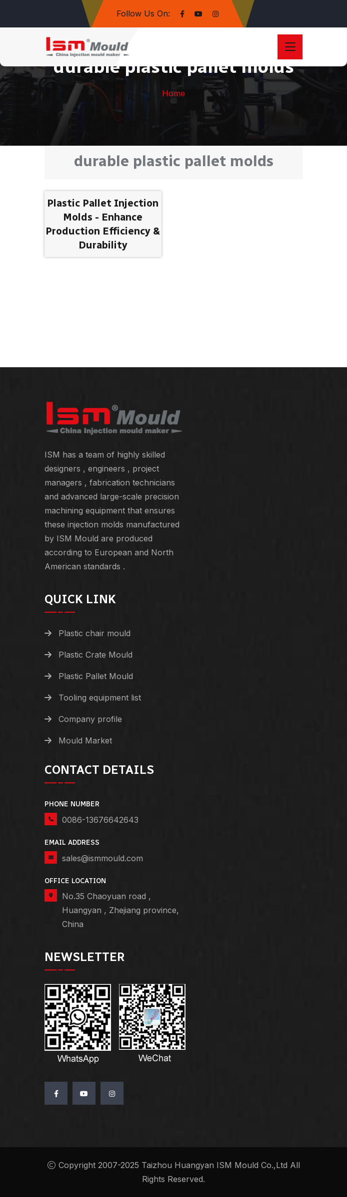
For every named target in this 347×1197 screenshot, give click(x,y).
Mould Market (85, 740)
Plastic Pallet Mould (95, 676)
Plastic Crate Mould (95, 655)
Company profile (90, 719)
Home (173, 93)
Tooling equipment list (99, 698)
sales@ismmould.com (102, 858)
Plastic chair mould (94, 633)
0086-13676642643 (100, 820)
